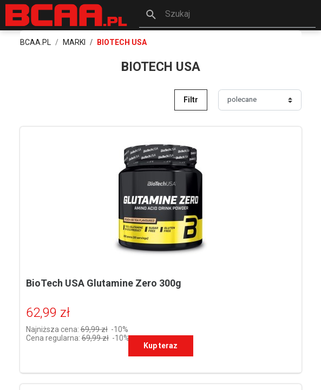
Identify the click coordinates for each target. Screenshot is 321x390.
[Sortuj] (260, 99)
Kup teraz (160, 345)
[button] (227, 15)
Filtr (191, 99)
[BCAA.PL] (66, 15)
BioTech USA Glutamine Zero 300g (103, 283)
